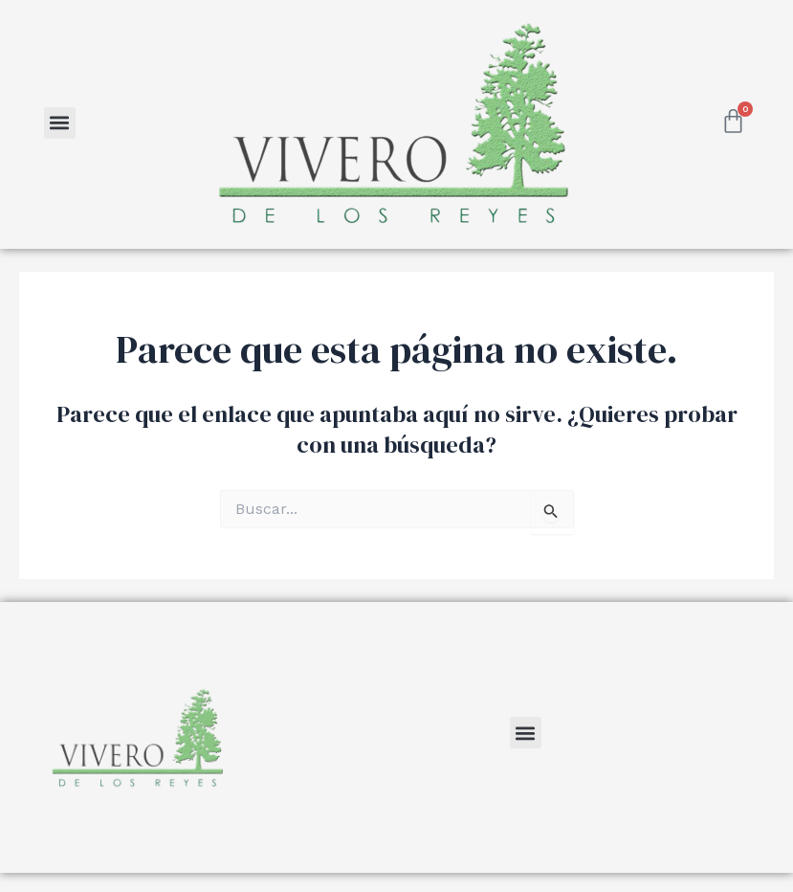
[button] (60, 123)
